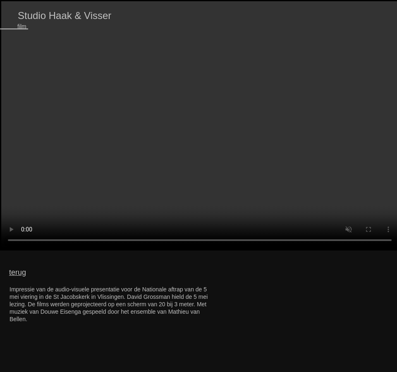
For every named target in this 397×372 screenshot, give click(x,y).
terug (17, 272)
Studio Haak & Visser (64, 15)
